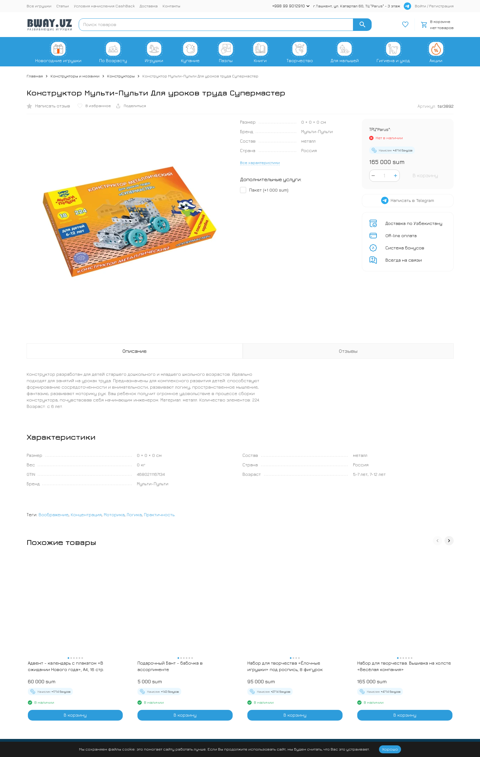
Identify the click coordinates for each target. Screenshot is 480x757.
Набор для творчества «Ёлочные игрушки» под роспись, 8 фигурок (285, 666)
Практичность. (159, 514)
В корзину (425, 175)
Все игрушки (39, 5)
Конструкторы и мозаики (75, 75)
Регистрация (441, 5)
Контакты (171, 5)
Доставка (149, 5)
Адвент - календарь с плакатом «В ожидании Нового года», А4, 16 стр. (66, 666)
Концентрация (86, 514)
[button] (437, 540)
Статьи (62, 5)
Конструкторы (121, 75)
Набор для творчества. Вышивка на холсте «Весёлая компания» (404, 666)
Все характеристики (260, 162)
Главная (35, 75)
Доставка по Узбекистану (413, 223)
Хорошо (390, 749)
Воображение (54, 514)
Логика (134, 514)
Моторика (114, 514)
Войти (420, 5)
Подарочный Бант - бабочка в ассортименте (170, 666)
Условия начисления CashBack (104, 5)
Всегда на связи (403, 260)
